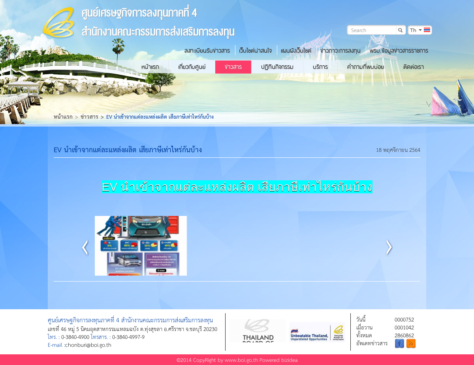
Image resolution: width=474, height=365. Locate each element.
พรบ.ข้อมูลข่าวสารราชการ (399, 50)
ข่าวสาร (233, 66)
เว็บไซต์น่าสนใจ (255, 50)
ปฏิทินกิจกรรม (277, 66)
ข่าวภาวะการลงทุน (340, 50)
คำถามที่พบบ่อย (365, 66)
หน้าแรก (150, 66)
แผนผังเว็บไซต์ (296, 50)
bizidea (289, 360)
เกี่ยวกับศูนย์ (191, 66)
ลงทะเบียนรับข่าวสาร (207, 50)
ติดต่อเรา (413, 66)
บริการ (320, 66)
